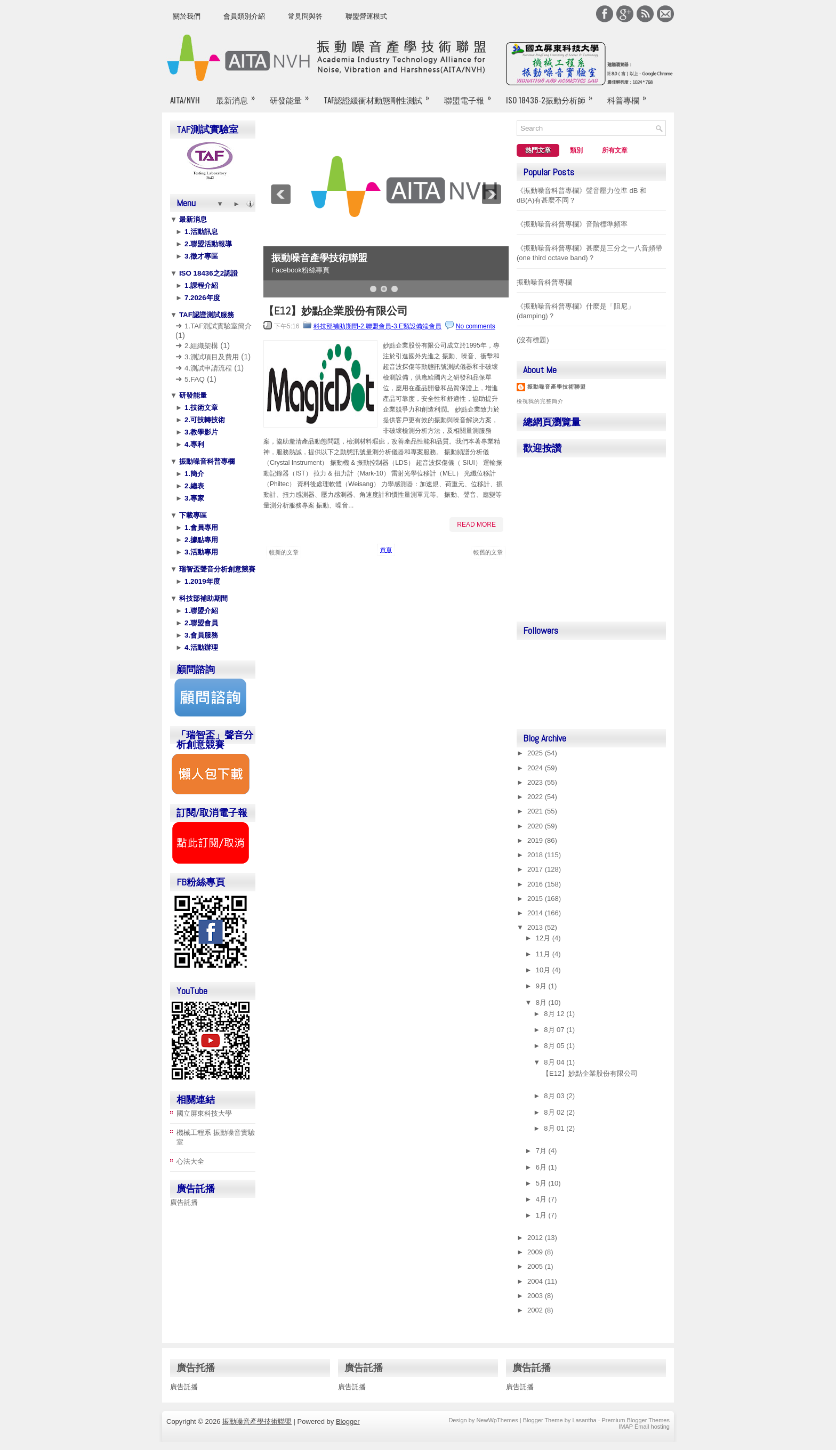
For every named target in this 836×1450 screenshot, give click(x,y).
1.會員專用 (200, 527)
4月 (542, 1199)
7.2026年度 (201, 298)
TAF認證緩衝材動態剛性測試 (380, 95)
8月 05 (555, 1046)
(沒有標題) (533, 340)
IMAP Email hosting (644, 1426)
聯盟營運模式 (366, 16)
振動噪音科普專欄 (206, 461)
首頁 (386, 549)
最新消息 (239, 95)
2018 (536, 855)
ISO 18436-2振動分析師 (552, 95)
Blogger (348, 1421)
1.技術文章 (200, 408)
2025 (536, 753)
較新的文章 (284, 552)
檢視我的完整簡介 (540, 401)
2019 (536, 840)
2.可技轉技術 (203, 420)
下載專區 (192, 515)
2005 (536, 1266)
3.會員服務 (200, 635)
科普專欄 (630, 95)
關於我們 (186, 16)
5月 (542, 1183)
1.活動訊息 (200, 232)
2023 (536, 782)
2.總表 (193, 486)
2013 (536, 927)
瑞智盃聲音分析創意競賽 (216, 569)
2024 (536, 768)
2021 (536, 811)
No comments (475, 326)
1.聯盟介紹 (200, 611)
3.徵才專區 (200, 256)
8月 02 (555, 1112)
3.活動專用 (200, 552)
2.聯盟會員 (200, 623)
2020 (536, 826)
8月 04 (555, 1062)
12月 (544, 938)
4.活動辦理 (200, 647)
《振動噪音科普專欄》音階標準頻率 (572, 224)
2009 (536, 1252)
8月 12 (555, 1014)
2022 (536, 797)
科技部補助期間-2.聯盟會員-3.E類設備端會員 (377, 326)
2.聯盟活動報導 (207, 244)
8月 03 (555, 1096)
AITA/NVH (185, 100)
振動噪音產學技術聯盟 (319, 258)
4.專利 (193, 444)
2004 (536, 1281)
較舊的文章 (488, 552)
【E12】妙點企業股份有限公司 (335, 310)
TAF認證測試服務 (205, 315)
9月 (542, 986)
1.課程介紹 (200, 285)
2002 (536, 1310)
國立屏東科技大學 (204, 1113)
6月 (542, 1167)
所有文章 (615, 150)
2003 (536, 1296)
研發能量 (293, 95)
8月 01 (555, 1128)
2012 (536, 1238)
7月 (542, 1151)
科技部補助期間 (202, 598)
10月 (544, 970)
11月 (544, 954)
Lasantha (584, 1420)
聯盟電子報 (471, 95)
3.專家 (193, 498)
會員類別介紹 (244, 16)
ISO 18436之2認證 (207, 273)
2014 (536, 913)
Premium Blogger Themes (635, 1420)
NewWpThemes (497, 1420)
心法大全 (190, 1161)
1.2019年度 (201, 581)
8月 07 (555, 1030)
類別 (576, 150)
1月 (542, 1215)
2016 (536, 884)
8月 (542, 1002)
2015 (536, 899)
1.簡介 (193, 474)
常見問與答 (305, 16)
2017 (536, 869)
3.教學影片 (200, 432)
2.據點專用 (200, 540)
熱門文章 (538, 150)
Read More (476, 524)
